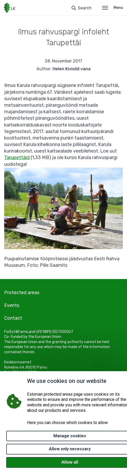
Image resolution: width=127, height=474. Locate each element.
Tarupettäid (17, 157)
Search (85, 7)
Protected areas (21, 292)
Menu (112, 7)
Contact (13, 318)
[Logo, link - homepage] (9, 8)
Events (11, 305)
